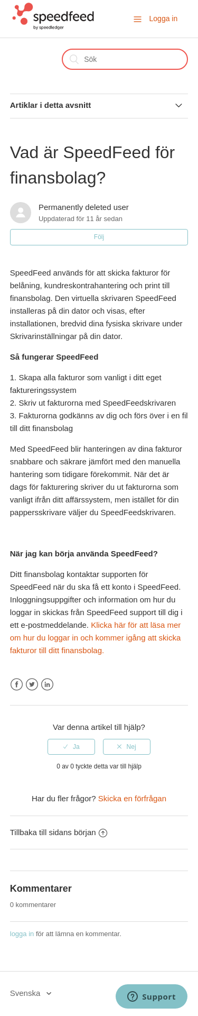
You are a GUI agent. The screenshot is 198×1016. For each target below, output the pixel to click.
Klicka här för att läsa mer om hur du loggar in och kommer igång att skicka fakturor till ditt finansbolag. (95, 637)
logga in (22, 934)
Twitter (32, 684)
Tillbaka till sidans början (58, 832)
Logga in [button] (163, 18)
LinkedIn (47, 684)
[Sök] (125, 59)
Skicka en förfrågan (132, 798)
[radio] (71, 747)
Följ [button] (99, 237)
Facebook (16, 684)
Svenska (26, 992)
